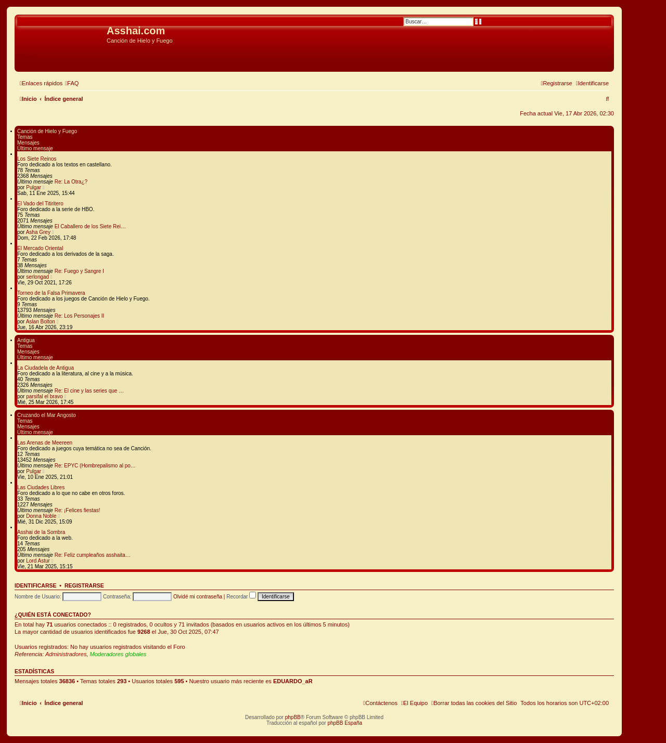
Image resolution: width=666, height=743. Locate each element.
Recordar (241, 596)
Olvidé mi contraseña (197, 596)
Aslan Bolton (40, 321)
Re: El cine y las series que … (89, 391)
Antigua (26, 340)
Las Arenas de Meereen (44, 443)
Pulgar (33, 187)
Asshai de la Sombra (41, 532)
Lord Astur (38, 561)
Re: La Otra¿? (71, 182)
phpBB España (344, 723)
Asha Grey (38, 232)
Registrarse (84, 585)
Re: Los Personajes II (80, 316)
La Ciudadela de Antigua (45, 368)
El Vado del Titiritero (40, 203)
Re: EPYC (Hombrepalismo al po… (95, 465)
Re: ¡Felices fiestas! (77, 510)
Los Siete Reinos (37, 159)
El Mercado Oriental (40, 248)
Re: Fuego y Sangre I (79, 271)
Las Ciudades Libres (41, 487)
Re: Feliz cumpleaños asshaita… (93, 555)
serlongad (37, 277)
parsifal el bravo (44, 396)
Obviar (25, 57)
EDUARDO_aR (293, 681)
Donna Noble (41, 516)
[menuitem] (72, 83)
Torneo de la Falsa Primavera (51, 293)
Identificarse (36, 585)
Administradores (65, 654)
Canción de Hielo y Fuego (47, 131)
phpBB (293, 717)
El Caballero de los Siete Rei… (90, 226)
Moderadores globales (118, 654)
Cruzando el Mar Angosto (46, 415)
